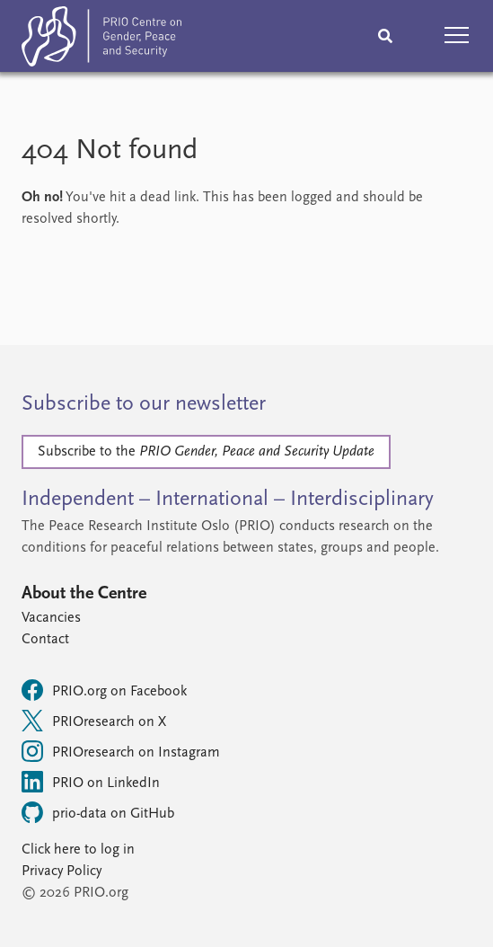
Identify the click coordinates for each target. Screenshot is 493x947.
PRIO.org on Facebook (104, 690)
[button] (457, 36)
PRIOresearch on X (94, 720)
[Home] (101, 40)
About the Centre (84, 594)
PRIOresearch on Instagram (121, 751)
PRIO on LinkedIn (91, 781)
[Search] (385, 36)
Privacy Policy (61, 871)
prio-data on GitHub (98, 812)
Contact (45, 640)
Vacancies (51, 618)
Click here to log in (78, 850)
